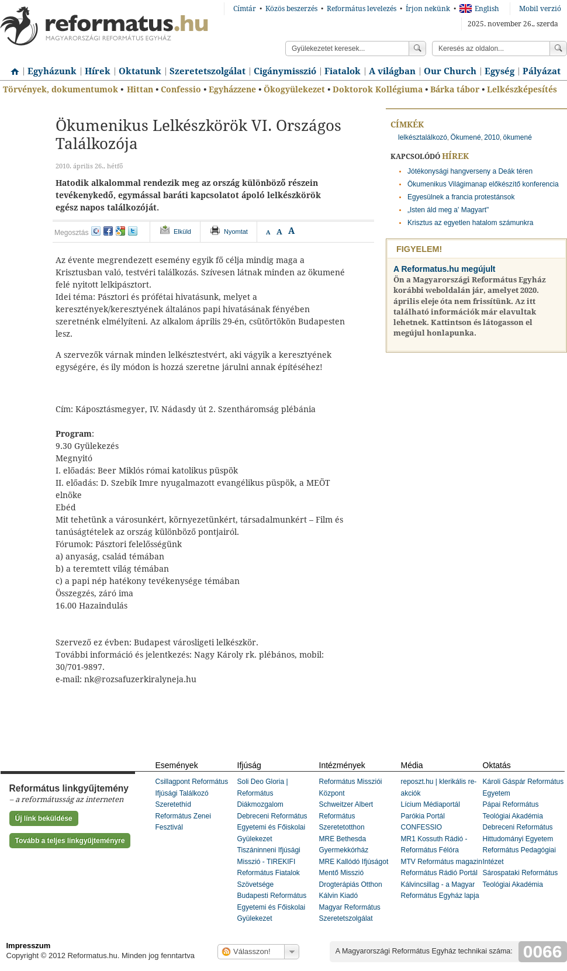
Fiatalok (342, 71)
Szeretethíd (173, 804)
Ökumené (466, 137)
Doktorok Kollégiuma (378, 89)
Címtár (244, 9)
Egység (499, 71)
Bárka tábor (454, 89)
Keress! (558, 48)
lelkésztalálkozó (422, 137)
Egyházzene (232, 89)
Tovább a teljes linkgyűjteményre (70, 841)
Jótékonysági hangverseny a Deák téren (470, 171)
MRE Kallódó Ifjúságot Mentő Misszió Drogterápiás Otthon (354, 873)
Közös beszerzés (291, 9)
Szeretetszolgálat (208, 71)
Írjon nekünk (428, 9)
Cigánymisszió (285, 71)
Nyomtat (236, 231)
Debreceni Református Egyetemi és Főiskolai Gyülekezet (272, 827)
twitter (132, 231)
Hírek (97, 71)
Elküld (182, 231)
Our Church (450, 71)
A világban (392, 71)
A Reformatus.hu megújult (444, 269)
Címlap (11, 67)
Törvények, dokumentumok (60, 89)
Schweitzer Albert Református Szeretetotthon (346, 815)
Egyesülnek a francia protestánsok (460, 197)
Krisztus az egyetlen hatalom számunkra (470, 223)
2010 (492, 137)
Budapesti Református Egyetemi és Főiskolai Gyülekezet (272, 906)
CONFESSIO (421, 827)
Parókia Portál (423, 816)
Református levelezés (361, 9)
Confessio (181, 89)
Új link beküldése (43, 818)
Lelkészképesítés (522, 89)
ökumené (517, 137)
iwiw (96, 231)
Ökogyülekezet (294, 89)
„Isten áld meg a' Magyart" (448, 210)
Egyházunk (52, 71)
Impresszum (28, 945)
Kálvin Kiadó (338, 895)
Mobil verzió (540, 9)
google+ (120, 231)
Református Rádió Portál (439, 873)
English (479, 9)
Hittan (140, 89)
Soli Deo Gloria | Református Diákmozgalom (262, 793)
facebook (108, 231)
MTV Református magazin (441, 862)
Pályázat (542, 71)
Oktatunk (140, 71)
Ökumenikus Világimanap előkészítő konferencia (483, 184)
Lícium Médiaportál (430, 804)
